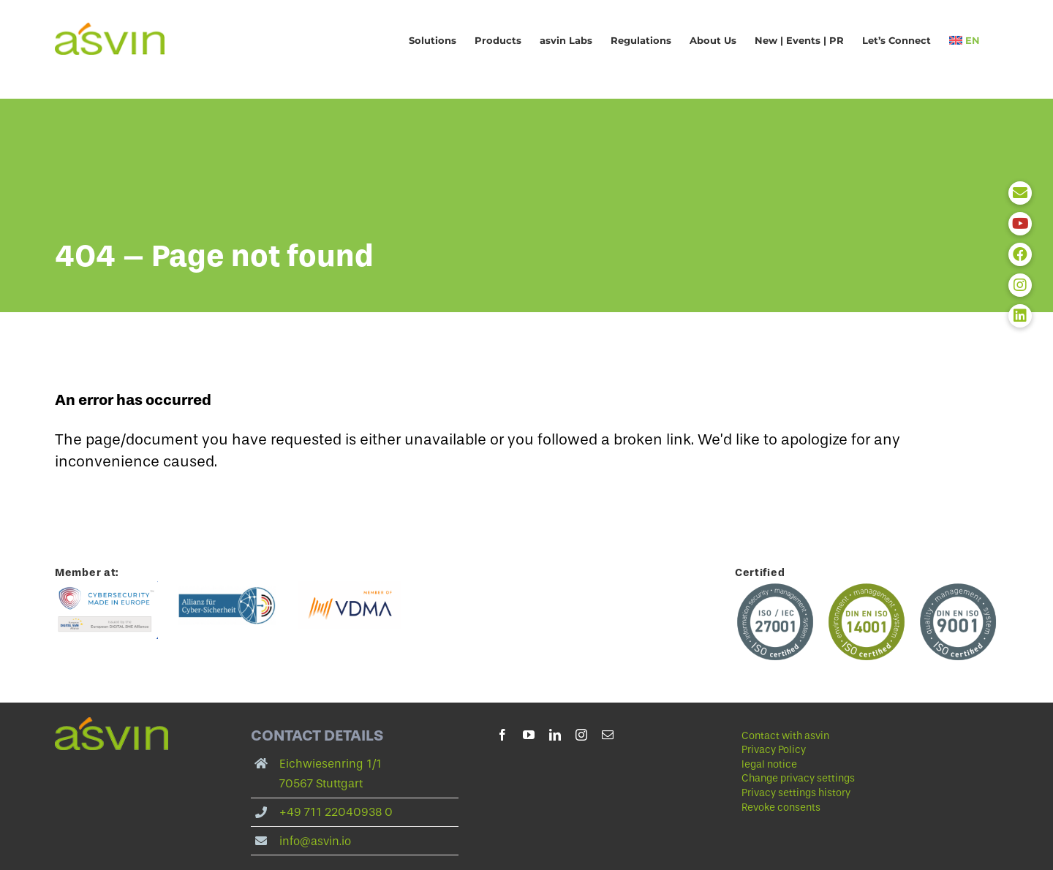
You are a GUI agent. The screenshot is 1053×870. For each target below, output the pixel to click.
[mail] (608, 735)
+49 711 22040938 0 (336, 812)
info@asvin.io (315, 841)
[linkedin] (555, 735)
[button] (845, 778)
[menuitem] (964, 40)
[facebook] (502, 735)
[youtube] (529, 735)
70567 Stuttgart (321, 783)
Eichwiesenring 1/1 (330, 764)
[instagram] (581, 735)
